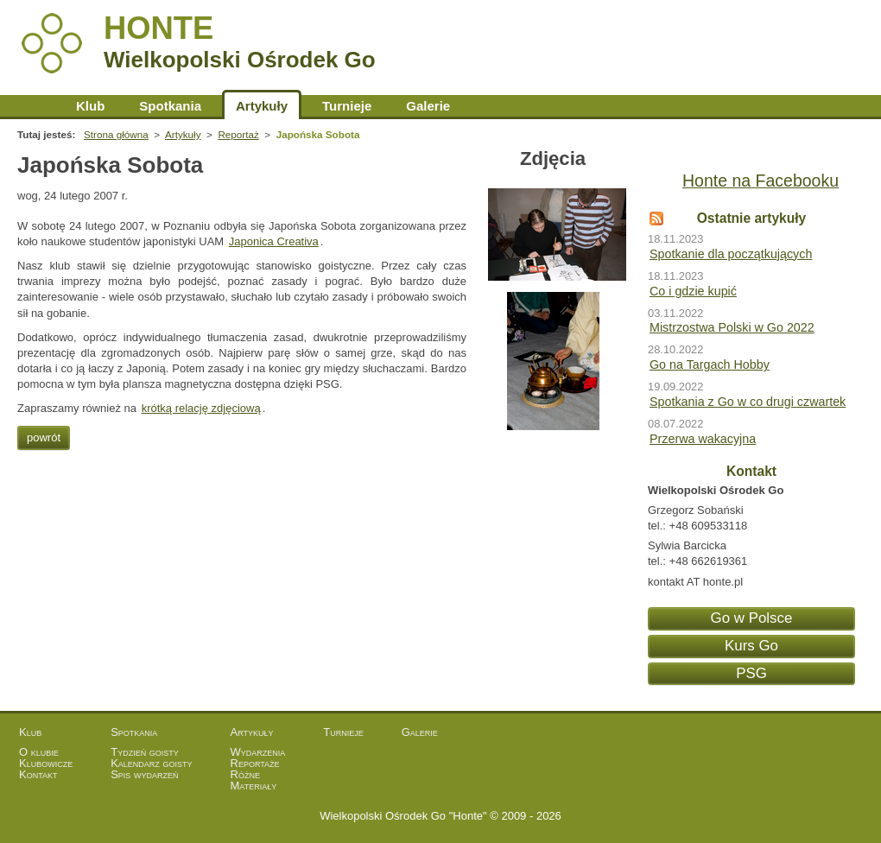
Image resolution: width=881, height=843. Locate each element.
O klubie (39, 751)
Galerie (428, 105)
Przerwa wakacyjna (703, 439)
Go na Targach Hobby (710, 364)
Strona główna (38, 106)
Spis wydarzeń (144, 774)
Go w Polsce (752, 618)
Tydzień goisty (145, 751)
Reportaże (255, 763)
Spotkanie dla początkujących (731, 254)
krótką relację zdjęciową (201, 408)
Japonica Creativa (274, 241)
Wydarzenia (258, 751)
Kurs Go (751, 645)
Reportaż (238, 134)
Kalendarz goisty (151, 763)
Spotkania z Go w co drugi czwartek (748, 402)
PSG (751, 673)
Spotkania (170, 105)
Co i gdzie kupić (693, 291)
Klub (90, 105)
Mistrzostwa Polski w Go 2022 (732, 327)
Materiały (254, 785)
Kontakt (38, 774)
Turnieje (346, 105)
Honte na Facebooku (760, 180)
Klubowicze (46, 763)
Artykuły (262, 105)
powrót (43, 437)
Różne (245, 774)
